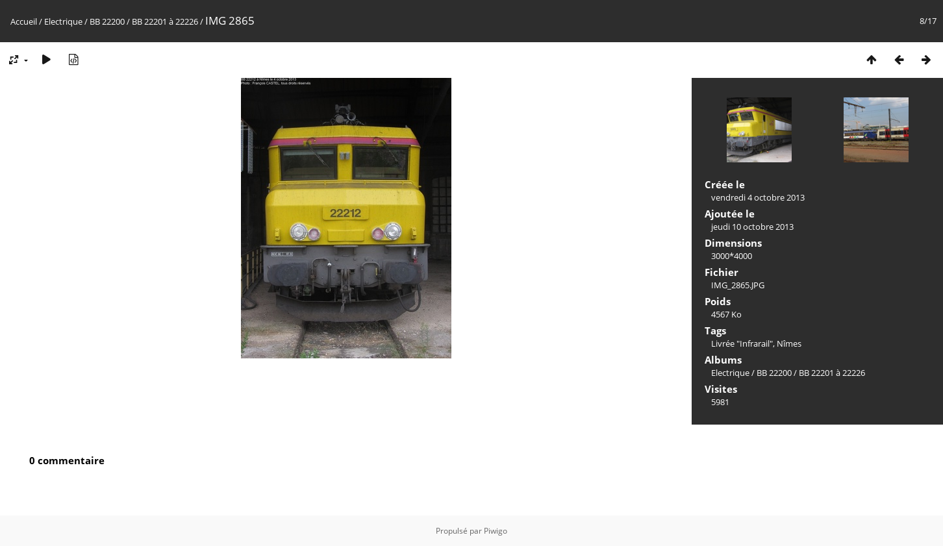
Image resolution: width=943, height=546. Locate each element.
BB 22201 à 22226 (165, 21)
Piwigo (495, 530)
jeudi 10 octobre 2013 (752, 226)
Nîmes (789, 343)
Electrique (63, 21)
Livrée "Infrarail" (742, 343)
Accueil (23, 21)
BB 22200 (107, 21)
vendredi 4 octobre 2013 (758, 197)
